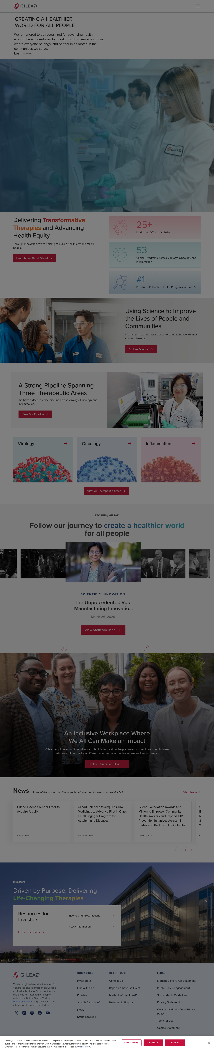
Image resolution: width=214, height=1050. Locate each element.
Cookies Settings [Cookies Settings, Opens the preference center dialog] (131, 1042)
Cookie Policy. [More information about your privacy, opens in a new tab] (84, 1046)
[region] (107, 1043)
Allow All (175, 1042)
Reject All (153, 1042)
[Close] (209, 1042)
